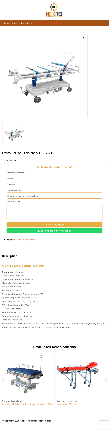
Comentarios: (13, 201)
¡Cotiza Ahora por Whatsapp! (54, 230)
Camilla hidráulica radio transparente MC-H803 (27, 404)
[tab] (9, 256)
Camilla (5, 272)
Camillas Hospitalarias (22, 23)
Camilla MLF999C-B (66, 404)
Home (6, 23)
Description (9, 256)
